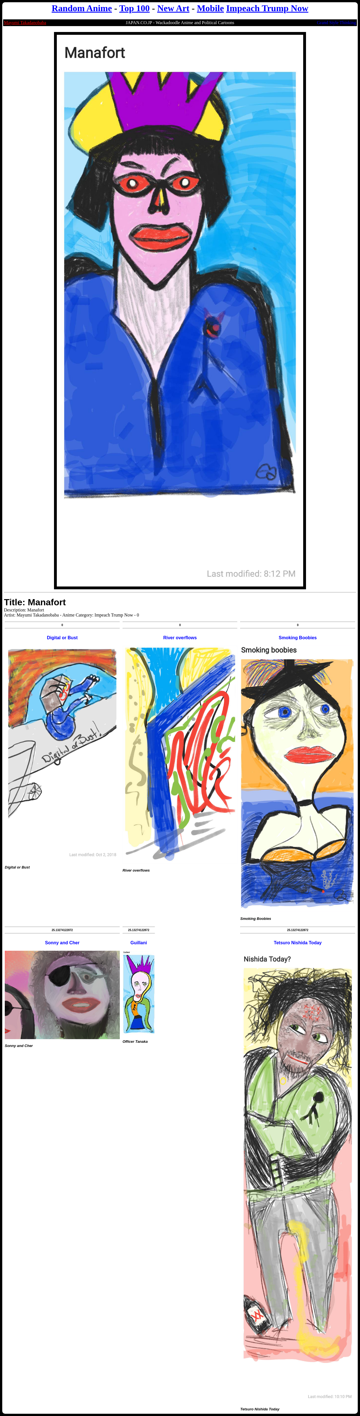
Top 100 (134, 8)
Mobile (210, 8)
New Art (173, 8)
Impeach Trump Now (267, 8)
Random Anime (82, 8)
